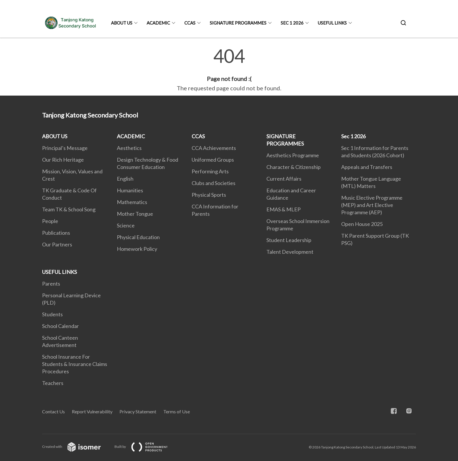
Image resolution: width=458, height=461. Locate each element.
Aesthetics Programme (292, 155)
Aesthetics (129, 148)
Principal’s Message (65, 148)
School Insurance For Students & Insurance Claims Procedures (74, 363)
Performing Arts (210, 171)
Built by (145, 446)
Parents (51, 283)
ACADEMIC (158, 22)
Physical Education (138, 237)
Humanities (130, 190)
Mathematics (132, 202)
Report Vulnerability (92, 411)
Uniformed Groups (213, 159)
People (50, 221)
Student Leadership (288, 240)
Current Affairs (283, 178)
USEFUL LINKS (332, 22)
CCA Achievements (214, 148)
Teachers (52, 383)
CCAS (189, 22)
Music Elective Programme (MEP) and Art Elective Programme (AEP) (372, 204)
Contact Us (53, 411)
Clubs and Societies (213, 183)
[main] (229, 69)
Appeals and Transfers (366, 167)
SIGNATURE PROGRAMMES (238, 22)
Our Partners (57, 244)
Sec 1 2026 (292, 22)
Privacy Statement (137, 411)
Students (52, 314)
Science (126, 225)
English (125, 178)
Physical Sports (209, 194)
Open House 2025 (362, 224)
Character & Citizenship (293, 167)
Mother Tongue (135, 213)
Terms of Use (176, 411)
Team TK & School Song (69, 209)
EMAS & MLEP (283, 209)
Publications (56, 232)
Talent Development (289, 251)
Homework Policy (137, 249)
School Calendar (60, 326)
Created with (76, 446)
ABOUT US (121, 22)
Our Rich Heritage (63, 159)
